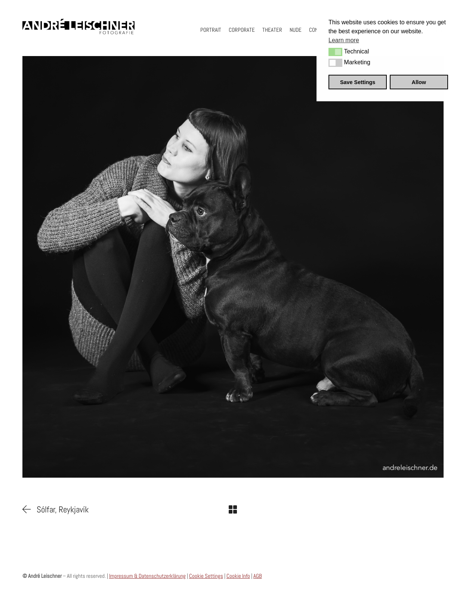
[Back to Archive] (233, 509)
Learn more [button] (343, 40)
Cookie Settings (206, 575)
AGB (257, 575)
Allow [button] (419, 82)
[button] (335, 52)
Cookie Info (238, 575)
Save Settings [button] (357, 82)
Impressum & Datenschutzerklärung (147, 575)
